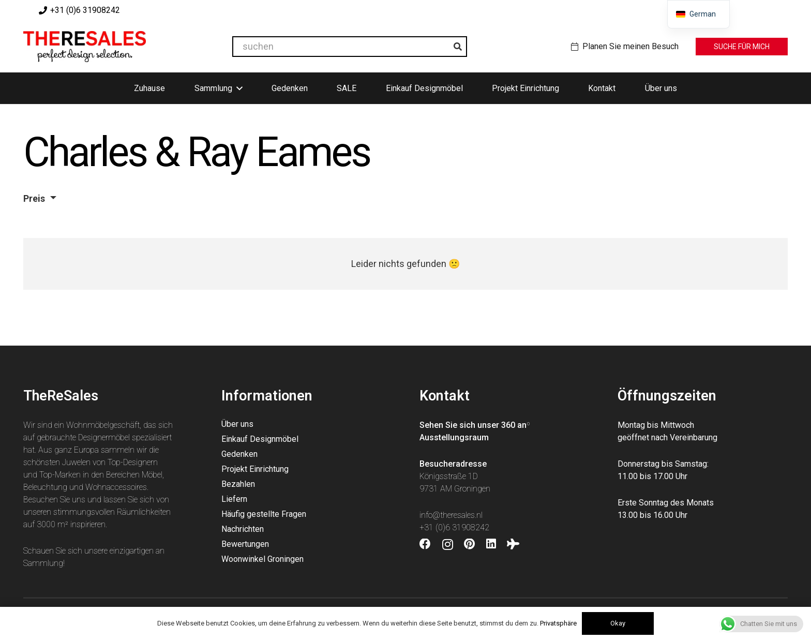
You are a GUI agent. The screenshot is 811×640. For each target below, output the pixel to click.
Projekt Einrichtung (255, 469)
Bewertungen (245, 544)
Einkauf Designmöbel (259, 439)
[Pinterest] (469, 544)
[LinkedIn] (491, 544)
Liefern (234, 499)
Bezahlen (238, 484)
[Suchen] (457, 46)
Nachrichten (242, 529)
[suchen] (349, 46)
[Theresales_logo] (84, 46)
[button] (239, 88)
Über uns (237, 424)
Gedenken (239, 454)
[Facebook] (425, 544)
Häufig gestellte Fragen (263, 514)
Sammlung (43, 563)
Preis (34, 198)
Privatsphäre (558, 623)
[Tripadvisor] (513, 544)
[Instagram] (447, 545)
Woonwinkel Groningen (262, 559)
